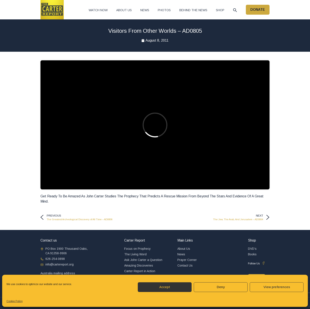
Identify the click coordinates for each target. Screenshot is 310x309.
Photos (164, 10)
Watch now (98, 10)
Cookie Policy (14, 301)
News (144, 10)
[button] (235, 10)
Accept (164, 287)
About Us (124, 10)
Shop (220, 10)
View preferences (277, 287)
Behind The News (193, 10)
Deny (221, 287)
